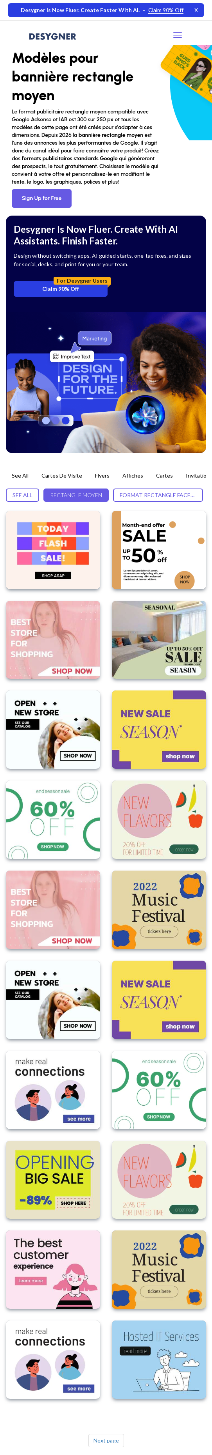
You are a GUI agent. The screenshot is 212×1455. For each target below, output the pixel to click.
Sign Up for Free (41, 198)
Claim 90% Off (75, 286)
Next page (106, 1440)
